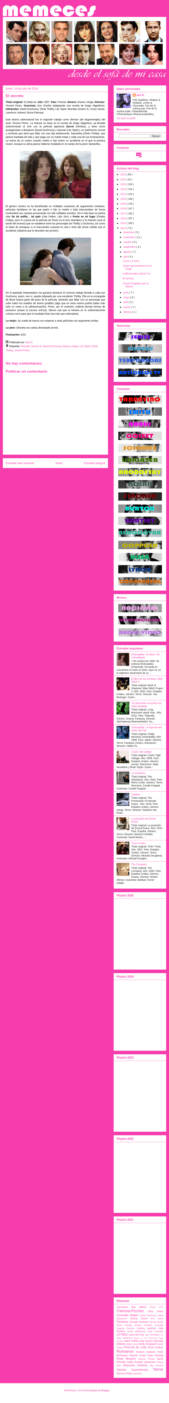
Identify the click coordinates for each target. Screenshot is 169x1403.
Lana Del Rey (136, 1334)
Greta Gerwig (124, 1325)
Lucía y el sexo (131, 261)
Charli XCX (156, 1307)
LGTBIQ (122, 1334)
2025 (123, 174)
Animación (122, 1307)
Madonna (127, 1338)
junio (126, 292)
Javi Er (140, 95)
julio (125, 256)
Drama (66, 346)
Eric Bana (157, 1318)
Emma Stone (138, 1318)
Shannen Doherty (135, 1365)
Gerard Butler (156, 1322)
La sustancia (138, 773)
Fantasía (122, 1321)
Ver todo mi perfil (126, 118)
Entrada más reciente (20, 463)
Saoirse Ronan (146, 1359)
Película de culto (135, 1347)
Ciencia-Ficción (130, 1311)
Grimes (138, 1325)
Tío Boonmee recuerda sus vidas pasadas (146, 705)
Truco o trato (138, 843)
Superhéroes (139, 1369)
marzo (127, 307)
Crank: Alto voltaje (141, 751)
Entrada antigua (94, 463)
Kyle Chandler (155, 1331)
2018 (123, 208)
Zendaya (137, 1373)
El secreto (128, 278)
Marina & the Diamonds (145, 1338)
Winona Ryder (124, 1373)
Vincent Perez (22, 350)
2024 (123, 179)
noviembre (129, 237)
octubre (127, 242)
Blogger (105, 1390)
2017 (123, 213)
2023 (123, 184)
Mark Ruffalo (132, 1341)
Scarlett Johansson (145, 1362)
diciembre (129, 232)
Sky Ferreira (156, 1365)
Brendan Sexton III (31, 346)
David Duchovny (52, 346)
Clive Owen (155, 1311)
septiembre (129, 246)
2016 (123, 218)
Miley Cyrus (132, 1344)
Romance (125, 1351)
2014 (123, 228)
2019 (123, 203)
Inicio (59, 463)
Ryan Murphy (126, 1358)
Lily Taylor (85, 346)
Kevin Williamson (136, 1331)
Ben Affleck (138, 1307)
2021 (123, 194)
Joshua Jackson (146, 1328)
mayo (126, 297)
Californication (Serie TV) (136, 273)
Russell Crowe (137, 1355)
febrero (127, 312)
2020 (123, 198)
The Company (139, 864)
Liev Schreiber (152, 1335)
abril (126, 302)
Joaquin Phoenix (125, 1328)
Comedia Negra (127, 1315)
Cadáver (136, 794)
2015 (123, 223)
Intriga (74, 346)
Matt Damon (146, 1341)
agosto (127, 251)
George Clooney (139, 1321)
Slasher (122, 1369)
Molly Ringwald (147, 1344)
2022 (123, 189)
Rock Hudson (155, 1347)
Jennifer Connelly (153, 1325)
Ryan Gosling (155, 1355)
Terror (158, 1369)
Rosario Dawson (145, 1351)
